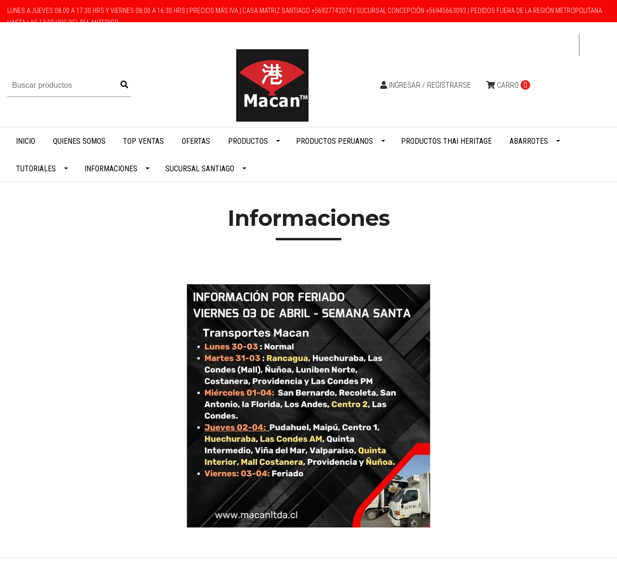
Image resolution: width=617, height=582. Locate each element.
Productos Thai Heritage (446, 141)
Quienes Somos (79, 141)
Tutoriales (36, 168)
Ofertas (196, 141)
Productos (248, 141)
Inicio (25, 141)
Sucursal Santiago (199, 168)
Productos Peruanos (334, 141)
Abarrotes (529, 141)
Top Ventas (143, 141)
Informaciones (110, 168)
